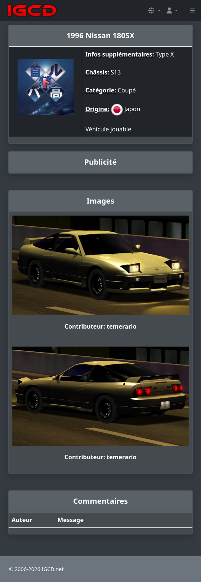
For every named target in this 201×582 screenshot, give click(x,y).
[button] (154, 10)
